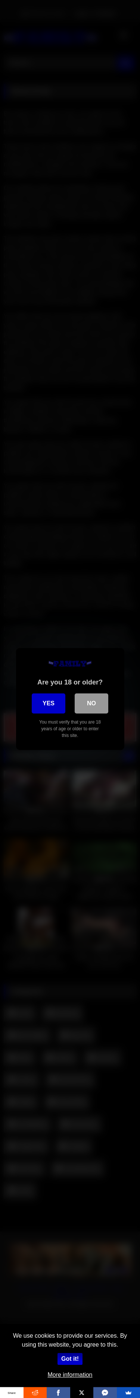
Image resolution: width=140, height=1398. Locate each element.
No (91, 703)
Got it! (70, 1359)
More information (69, 1375)
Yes (49, 703)
